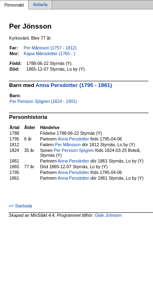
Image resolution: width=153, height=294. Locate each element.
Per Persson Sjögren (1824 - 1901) (43, 101)
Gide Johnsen (108, 215)
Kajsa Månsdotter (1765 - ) (49, 53)
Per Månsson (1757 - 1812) (50, 47)
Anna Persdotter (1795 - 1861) (73, 85)
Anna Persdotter (73, 138)
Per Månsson (68, 144)
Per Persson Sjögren (74, 150)
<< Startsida (20, 205)
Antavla (40, 4)
